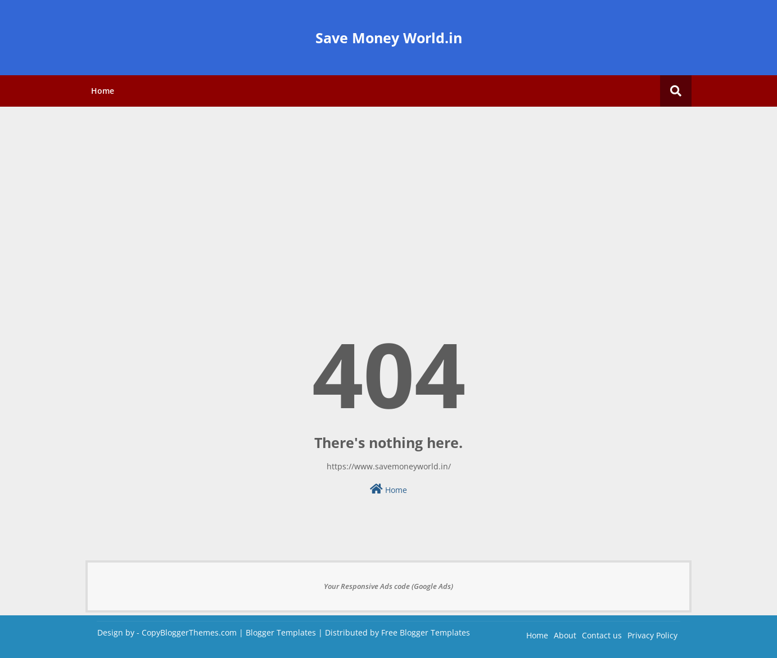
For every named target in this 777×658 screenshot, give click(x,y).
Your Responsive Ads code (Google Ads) (388, 586)
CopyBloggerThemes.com (189, 632)
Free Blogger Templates (425, 632)
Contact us (602, 635)
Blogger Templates (281, 632)
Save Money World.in (388, 37)
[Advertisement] (388, 193)
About (565, 635)
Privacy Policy (652, 635)
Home (102, 90)
